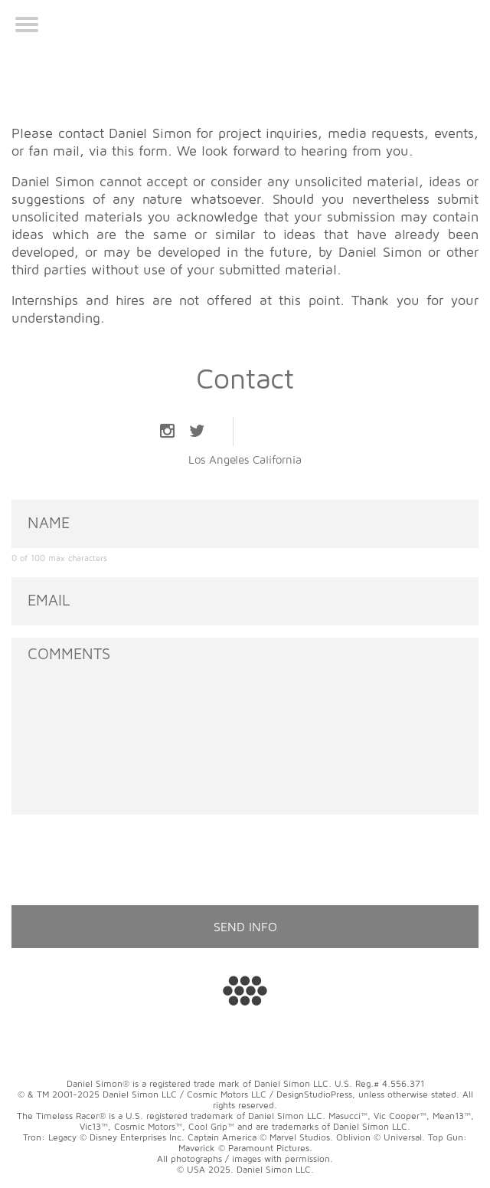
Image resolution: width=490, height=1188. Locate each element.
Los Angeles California (245, 459)
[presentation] (127, 857)
